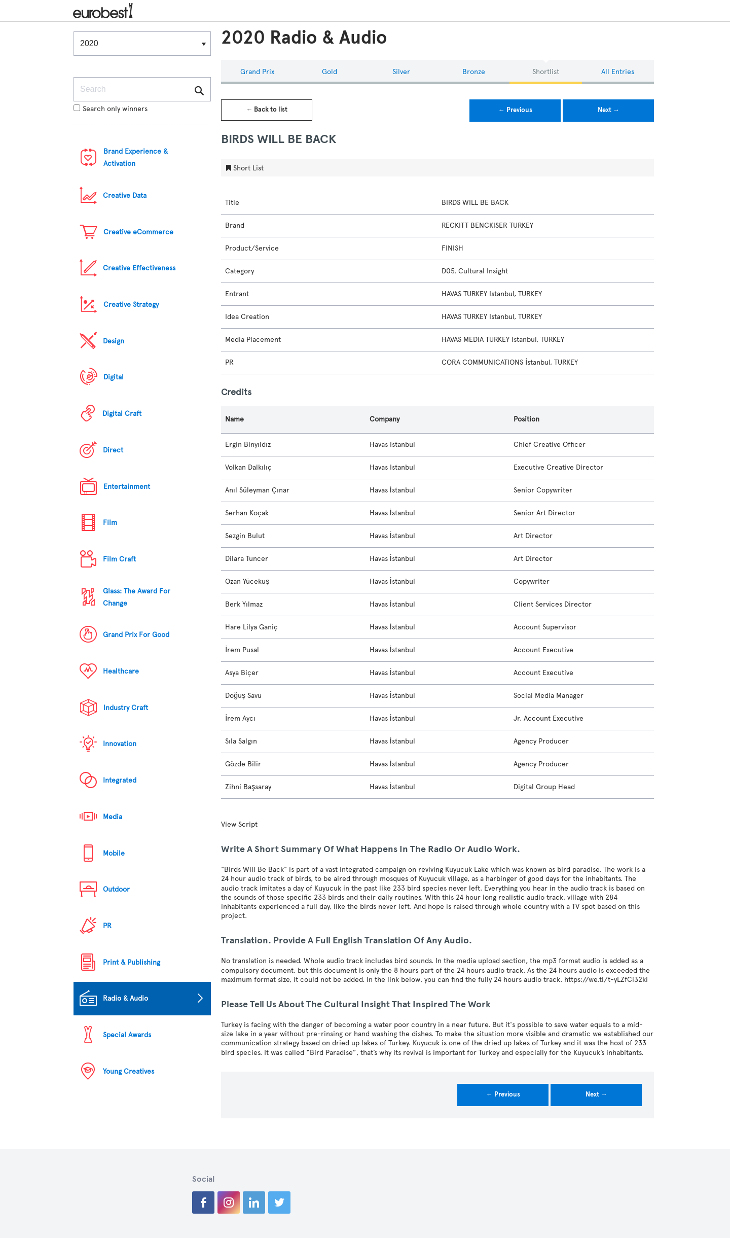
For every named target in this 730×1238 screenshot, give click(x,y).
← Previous (515, 110)
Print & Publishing (131, 962)
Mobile (114, 853)
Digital (113, 377)
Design (113, 341)
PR (107, 926)
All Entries (617, 71)
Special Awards (127, 1035)
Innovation (119, 743)
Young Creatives (128, 1071)
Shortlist (545, 71)
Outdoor (116, 889)
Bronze (473, 71)
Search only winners (111, 108)
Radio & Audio (125, 998)
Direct (113, 450)
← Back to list (266, 109)
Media (112, 816)
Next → (608, 110)
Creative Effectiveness (139, 268)
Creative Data (125, 195)
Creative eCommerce (138, 232)
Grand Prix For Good (136, 634)
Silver (401, 71)
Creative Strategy (131, 304)
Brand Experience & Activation (135, 157)
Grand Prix (257, 71)
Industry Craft (125, 707)
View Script (239, 824)
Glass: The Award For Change (136, 597)
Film (110, 522)
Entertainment (126, 486)
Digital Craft (121, 413)
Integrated (119, 780)
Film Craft (119, 559)
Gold (329, 71)
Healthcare (121, 671)
